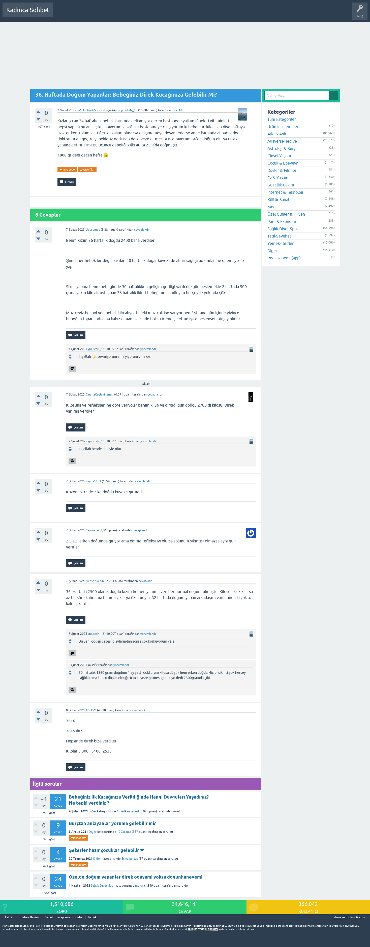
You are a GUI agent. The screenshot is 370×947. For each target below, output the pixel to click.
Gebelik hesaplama (57, 917)
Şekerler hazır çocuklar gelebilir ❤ (106, 850)
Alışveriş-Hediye (282, 141)
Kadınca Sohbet (27, 10)
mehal (139, 885)
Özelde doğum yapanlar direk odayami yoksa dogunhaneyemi (135, 877)
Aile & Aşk (276, 134)
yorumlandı (148, 349)
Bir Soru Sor (150, 14)
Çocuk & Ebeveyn (282, 163)
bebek (92, 917)
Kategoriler (109, 14)
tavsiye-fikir (87, 169)
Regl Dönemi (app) (284, 258)
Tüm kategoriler (281, 119)
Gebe (79, 917)
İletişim (10, 917)
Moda (272, 207)
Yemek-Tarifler (280, 243)
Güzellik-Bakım (280, 185)
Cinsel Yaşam (279, 155)
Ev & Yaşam (277, 177)
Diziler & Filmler (281, 170)
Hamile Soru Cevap (177, 14)
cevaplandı (141, 229)
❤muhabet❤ (67, 169)
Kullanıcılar (130, 14)
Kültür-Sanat (278, 199)
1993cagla (124, 832)
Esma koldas (129, 858)
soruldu (178, 110)
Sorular (62, 14)
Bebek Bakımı (206, 14)
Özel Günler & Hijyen (286, 214)
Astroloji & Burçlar (283, 148)
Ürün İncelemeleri (283, 126)
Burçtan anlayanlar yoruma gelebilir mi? (112, 823)
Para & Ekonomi (281, 221)
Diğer (92, 811)
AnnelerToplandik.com (349, 917)
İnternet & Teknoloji (285, 192)
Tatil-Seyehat (279, 236)
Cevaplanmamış (84, 14)
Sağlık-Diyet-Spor (89, 110)
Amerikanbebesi (128, 811)
